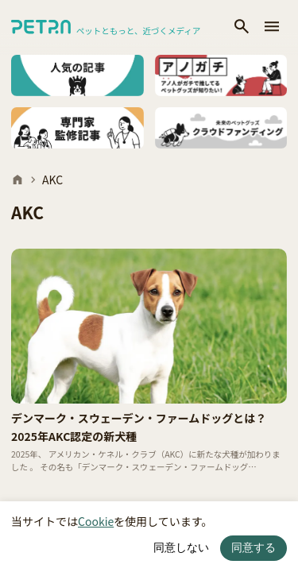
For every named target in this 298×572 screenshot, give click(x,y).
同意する (253, 547)
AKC (52, 179)
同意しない (181, 547)
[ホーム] (17, 179)
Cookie (96, 521)
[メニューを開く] (272, 27)
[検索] (241, 27)
